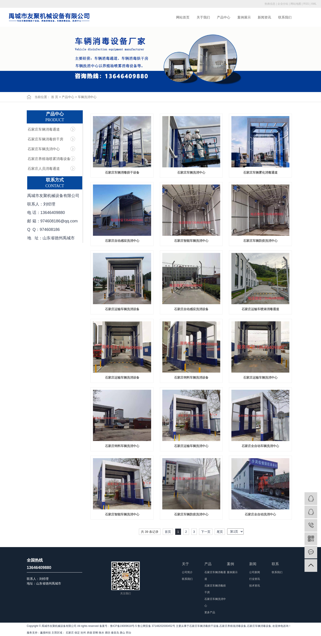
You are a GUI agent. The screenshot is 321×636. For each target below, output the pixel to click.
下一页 (205, 531)
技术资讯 (254, 585)
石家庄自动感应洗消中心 (122, 240)
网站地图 (295, 3)
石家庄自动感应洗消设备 (191, 309)
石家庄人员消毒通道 (44, 168)
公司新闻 (254, 572)
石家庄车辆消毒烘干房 (45, 139)
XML (314, 3)
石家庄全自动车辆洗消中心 (260, 446)
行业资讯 (254, 579)
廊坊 (107, 632)
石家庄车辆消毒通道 (44, 129)
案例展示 (244, 17)
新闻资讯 (264, 17)
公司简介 (187, 572)
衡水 (101, 632)
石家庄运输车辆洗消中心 (260, 377)
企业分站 (283, 3)
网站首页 (182, 17)
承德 (89, 632)
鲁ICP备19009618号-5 (123, 626)
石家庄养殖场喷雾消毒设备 (49, 159)
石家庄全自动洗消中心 (260, 514)
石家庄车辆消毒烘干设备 (122, 172)
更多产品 (209, 612)
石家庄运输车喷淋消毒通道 (260, 309)
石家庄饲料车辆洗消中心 (122, 446)
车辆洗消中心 (87, 97)
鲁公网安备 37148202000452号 (156, 626)
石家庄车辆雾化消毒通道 (260, 172)
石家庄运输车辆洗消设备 (122, 309)
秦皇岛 (115, 632)
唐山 (122, 632)
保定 (77, 632)
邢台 (128, 632)
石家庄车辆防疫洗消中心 (260, 240)
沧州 (83, 632)
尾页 (220, 531)
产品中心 (223, 17)
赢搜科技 (45, 632)
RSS (306, 3)
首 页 (54, 97)
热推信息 (270, 3)
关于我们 (203, 17)
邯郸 (95, 632)
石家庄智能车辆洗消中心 (191, 240)
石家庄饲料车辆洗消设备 (191, 377)
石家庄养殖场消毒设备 (232, 626)
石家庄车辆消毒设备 (259, 626)
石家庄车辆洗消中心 (44, 149)
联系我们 (285, 17)
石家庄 (70, 632)
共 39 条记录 (149, 531)
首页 (168, 531)
